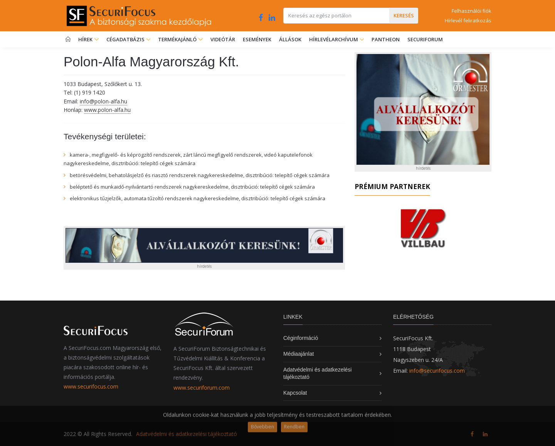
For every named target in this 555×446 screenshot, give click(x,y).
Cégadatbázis (126, 39)
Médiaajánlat (298, 354)
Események (257, 39)
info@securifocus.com (437, 370)
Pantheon (386, 39)
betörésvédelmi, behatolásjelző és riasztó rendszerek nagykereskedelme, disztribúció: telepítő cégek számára (200, 175)
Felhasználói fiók (471, 10)
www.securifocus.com (91, 386)
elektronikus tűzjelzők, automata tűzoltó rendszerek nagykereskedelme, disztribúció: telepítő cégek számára (197, 198)
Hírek (88, 39)
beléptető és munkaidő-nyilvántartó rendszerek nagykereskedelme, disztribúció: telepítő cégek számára (192, 186)
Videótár (222, 39)
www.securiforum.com (201, 387)
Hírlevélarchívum (334, 39)
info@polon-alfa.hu (103, 101)
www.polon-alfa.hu (107, 109)
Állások (290, 39)
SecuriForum (425, 39)
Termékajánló (180, 39)
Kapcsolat (295, 393)
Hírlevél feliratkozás (468, 20)
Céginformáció (300, 338)
